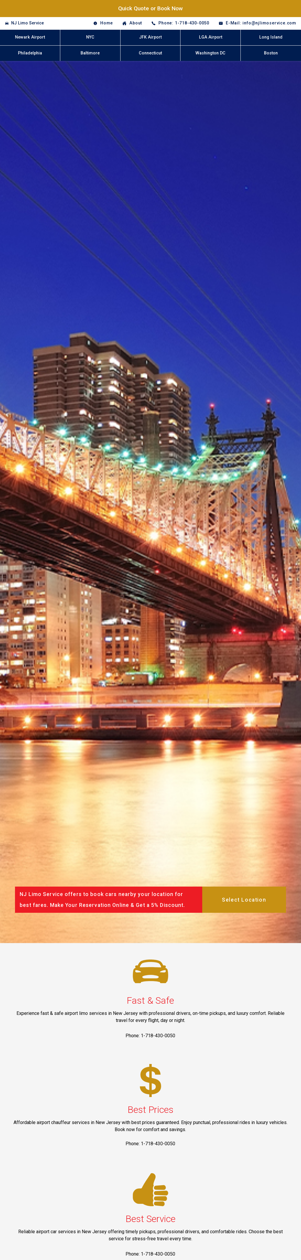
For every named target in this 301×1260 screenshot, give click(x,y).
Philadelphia (30, 53)
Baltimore (90, 53)
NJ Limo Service (27, 23)
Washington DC (210, 53)
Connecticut (150, 53)
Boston (271, 53)
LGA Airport (210, 37)
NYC (90, 37)
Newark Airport (30, 37)
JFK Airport (150, 37)
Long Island (270, 37)
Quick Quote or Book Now (150, 8)
